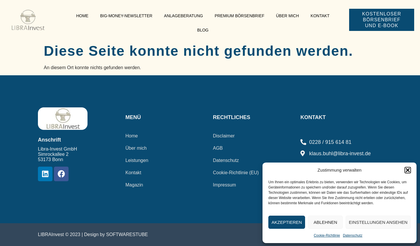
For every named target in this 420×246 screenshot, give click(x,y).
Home (82, 15)
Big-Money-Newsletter (126, 15)
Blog (203, 30)
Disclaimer (224, 135)
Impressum (224, 184)
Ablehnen (325, 222)
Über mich (287, 15)
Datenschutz (353, 235)
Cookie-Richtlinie (327, 235)
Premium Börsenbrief (239, 15)
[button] (408, 170)
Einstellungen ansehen (378, 222)
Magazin (134, 184)
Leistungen (136, 160)
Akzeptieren (287, 222)
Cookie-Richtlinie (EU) (236, 172)
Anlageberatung (183, 15)
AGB (218, 148)
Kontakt (320, 15)
